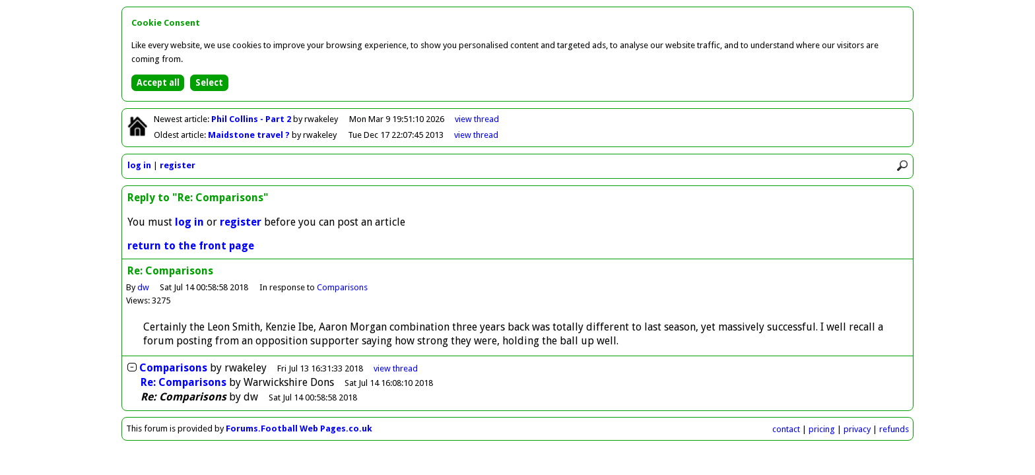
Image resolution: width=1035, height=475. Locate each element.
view (477, 119)
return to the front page (190, 245)
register (177, 165)
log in (139, 165)
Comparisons (342, 287)
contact (786, 429)
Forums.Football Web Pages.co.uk (299, 428)
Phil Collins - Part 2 (252, 119)
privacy (857, 429)
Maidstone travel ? (250, 135)
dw (143, 287)
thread (396, 368)
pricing (822, 429)
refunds (894, 429)
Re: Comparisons (183, 382)
